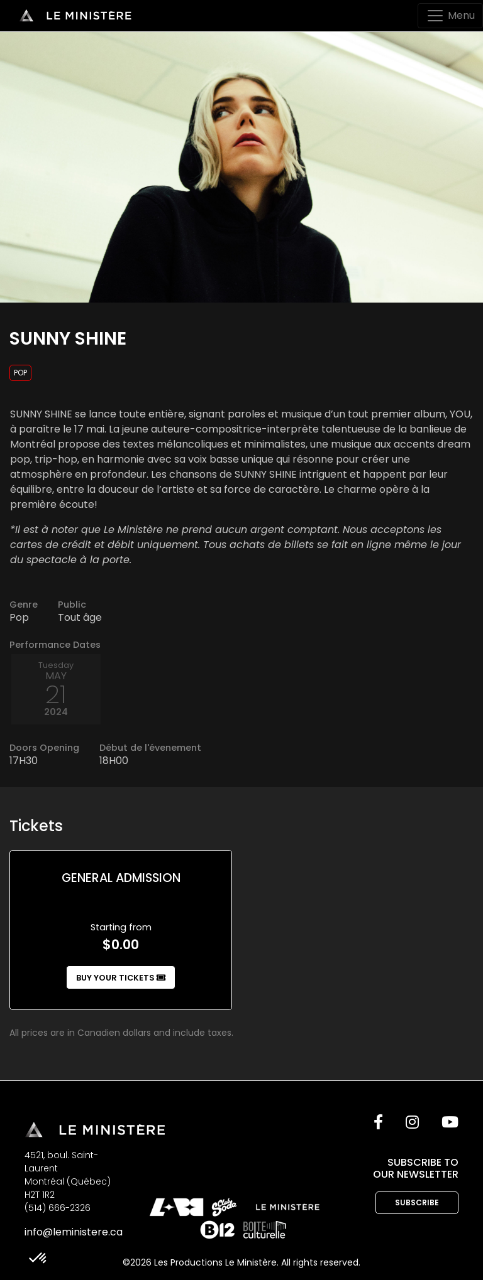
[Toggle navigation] (450, 15)
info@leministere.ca (74, 1232)
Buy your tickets (120, 977)
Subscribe (417, 1202)
